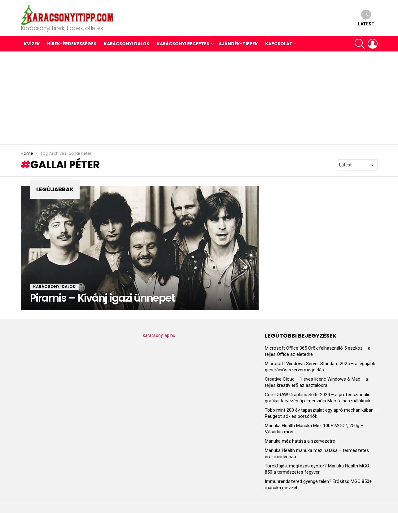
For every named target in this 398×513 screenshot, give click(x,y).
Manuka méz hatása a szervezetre (300, 441)
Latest (366, 18)
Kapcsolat (278, 44)
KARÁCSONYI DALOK (127, 44)
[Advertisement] (199, 98)
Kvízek (32, 44)
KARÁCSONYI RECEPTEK (183, 44)
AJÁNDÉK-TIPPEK (238, 44)
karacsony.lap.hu (159, 335)
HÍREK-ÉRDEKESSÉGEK (72, 44)
